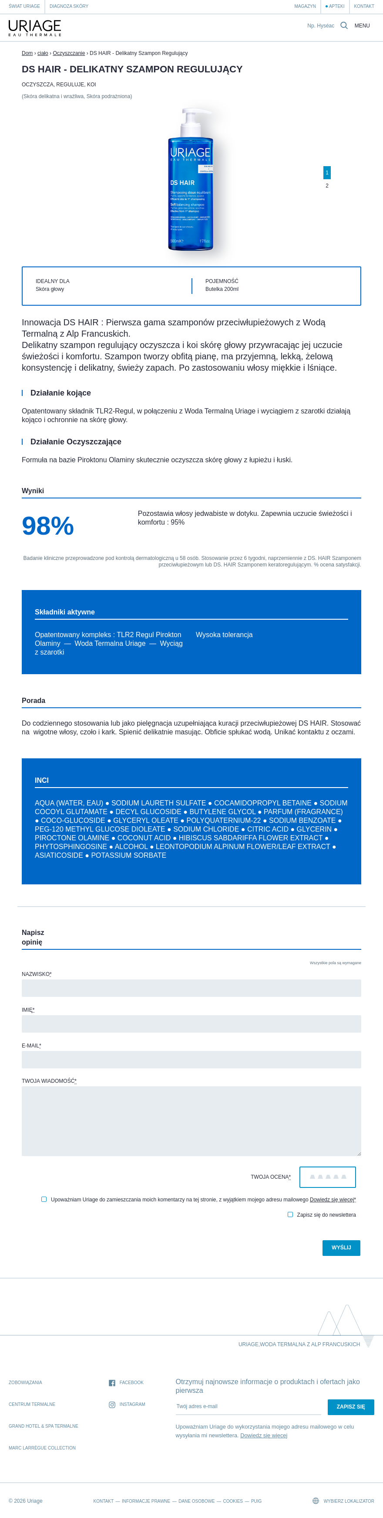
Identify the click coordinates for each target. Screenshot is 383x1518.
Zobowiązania (25, 1382)
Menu (362, 26)
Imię (28, 1010)
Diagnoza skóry (69, 6)
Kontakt (364, 6)
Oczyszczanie (69, 53)
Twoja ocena (271, 1177)
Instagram (127, 1405)
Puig (256, 1501)
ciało (42, 53)
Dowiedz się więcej (332, 1200)
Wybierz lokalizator (343, 1501)
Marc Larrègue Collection (42, 1448)
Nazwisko (37, 974)
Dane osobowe (196, 1501)
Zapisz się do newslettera (322, 1215)
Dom (27, 53)
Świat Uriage (24, 6)
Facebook (126, 1383)
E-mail (31, 1046)
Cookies (233, 1501)
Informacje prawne (146, 1501)
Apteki (337, 6)
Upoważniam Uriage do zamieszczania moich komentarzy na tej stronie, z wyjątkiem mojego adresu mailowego (198, 1200)
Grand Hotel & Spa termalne (43, 1426)
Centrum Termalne (32, 1404)
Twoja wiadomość (49, 1081)
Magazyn (305, 6)
